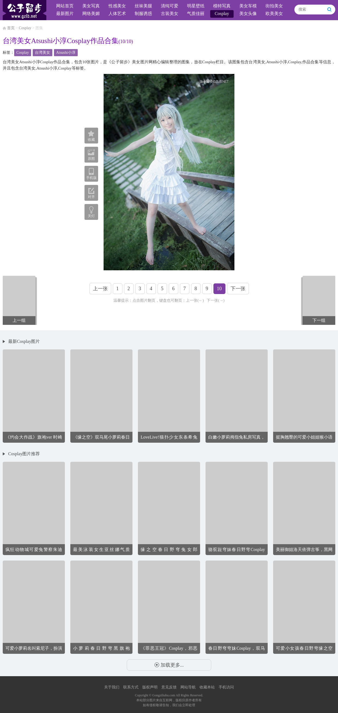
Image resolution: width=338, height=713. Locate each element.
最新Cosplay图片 (24, 341)
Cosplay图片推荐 (24, 453)
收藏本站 (207, 687)
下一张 (238, 288)
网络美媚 (91, 13)
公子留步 (24, 10)
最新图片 (65, 13)
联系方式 (130, 687)
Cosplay (222, 13)
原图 (91, 155)
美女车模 (248, 6)
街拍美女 (274, 6)
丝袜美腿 (143, 6)
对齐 (91, 193)
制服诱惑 (143, 13)
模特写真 (222, 6)
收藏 (91, 136)
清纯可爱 (169, 6)
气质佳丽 (195, 13)
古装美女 (169, 13)
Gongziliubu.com (163, 695)
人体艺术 (117, 13)
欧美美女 (274, 13)
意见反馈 (169, 687)
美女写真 (91, 6)
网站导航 (188, 687)
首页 (11, 28)
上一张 (100, 288)
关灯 (91, 216)
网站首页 (65, 6)
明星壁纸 (195, 6)
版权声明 (150, 687)
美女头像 (248, 13)
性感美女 (117, 6)
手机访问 (226, 687)
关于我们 (111, 687)
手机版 (91, 174)
